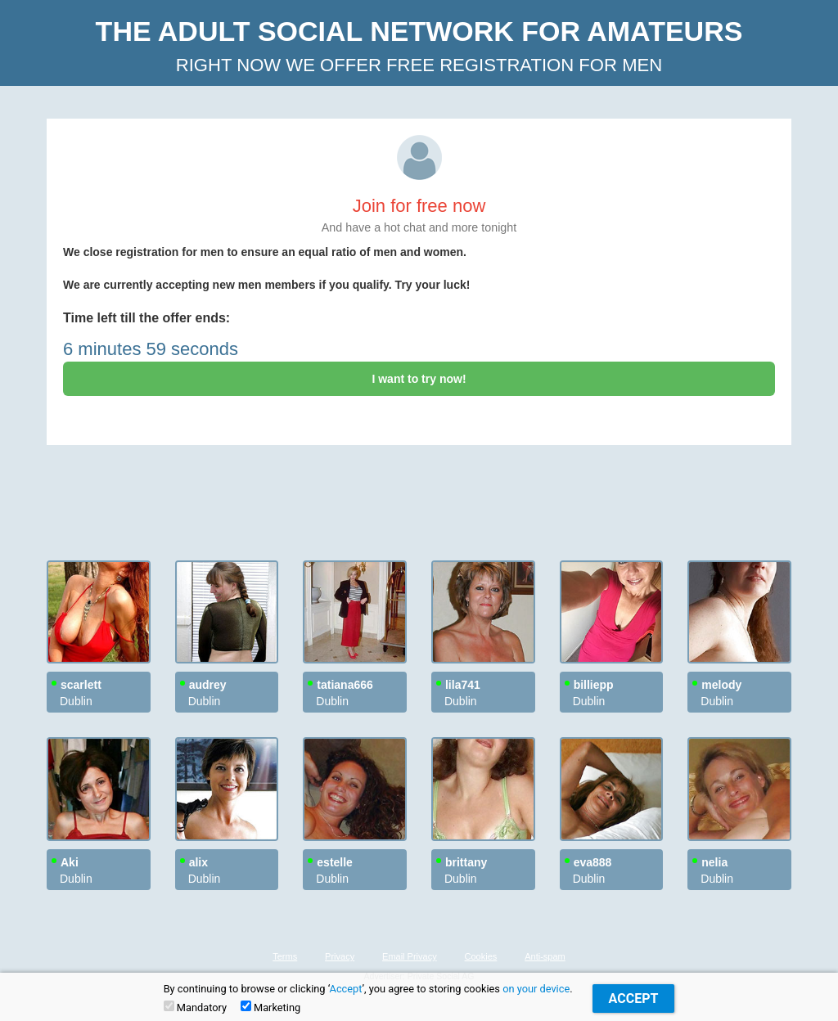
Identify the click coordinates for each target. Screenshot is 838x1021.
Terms (285, 956)
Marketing (270, 1007)
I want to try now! (419, 378)
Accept (346, 989)
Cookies (481, 956)
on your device (536, 989)
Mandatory (195, 1007)
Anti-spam (545, 956)
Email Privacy (409, 956)
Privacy (339, 956)
